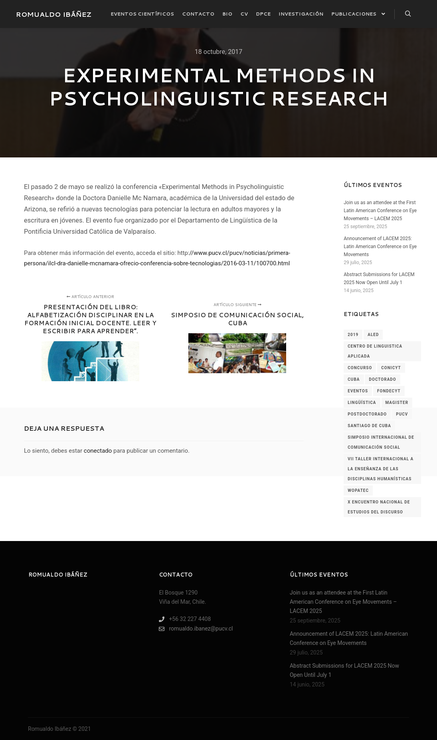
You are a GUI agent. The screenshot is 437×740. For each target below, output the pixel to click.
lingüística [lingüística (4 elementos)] (362, 402)
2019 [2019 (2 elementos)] (353, 334)
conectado (98, 450)
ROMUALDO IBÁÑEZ (53, 14)
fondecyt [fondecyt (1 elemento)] (389, 391)
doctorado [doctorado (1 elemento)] (382, 379)
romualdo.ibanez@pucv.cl (196, 628)
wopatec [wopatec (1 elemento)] (358, 490)
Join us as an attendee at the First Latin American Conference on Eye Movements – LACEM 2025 (380, 210)
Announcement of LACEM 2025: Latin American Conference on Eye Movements (380, 246)
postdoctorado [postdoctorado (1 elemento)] (367, 414)
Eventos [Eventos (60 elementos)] (358, 391)
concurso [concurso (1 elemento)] (360, 368)
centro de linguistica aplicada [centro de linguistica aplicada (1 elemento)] (375, 351)
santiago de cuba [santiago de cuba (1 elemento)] (369, 426)
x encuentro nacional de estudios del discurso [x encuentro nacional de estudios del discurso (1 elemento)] (379, 507)
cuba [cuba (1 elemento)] (354, 379)
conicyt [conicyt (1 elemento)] (391, 368)
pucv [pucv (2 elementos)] (402, 414)
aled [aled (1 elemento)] (373, 334)
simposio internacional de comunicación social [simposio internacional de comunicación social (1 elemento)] (381, 442)
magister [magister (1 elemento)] (397, 402)
